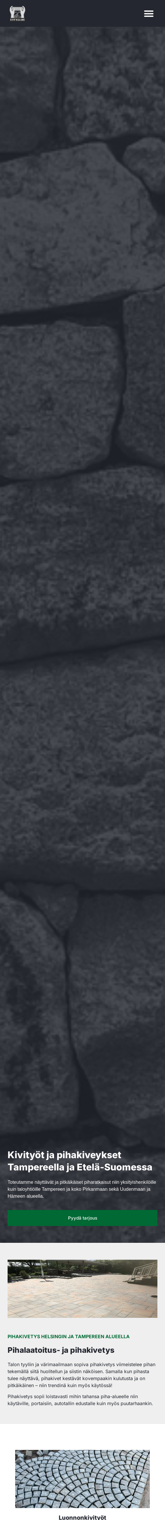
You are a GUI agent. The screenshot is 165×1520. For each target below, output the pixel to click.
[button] (149, 13)
